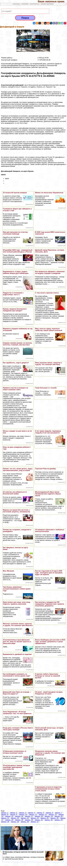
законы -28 (9, 820)
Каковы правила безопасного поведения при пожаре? (15, 310)
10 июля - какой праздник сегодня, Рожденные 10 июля (49, 693)
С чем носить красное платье (47, 293)
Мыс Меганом (8, 571)
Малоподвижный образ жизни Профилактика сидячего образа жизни (48, 493)
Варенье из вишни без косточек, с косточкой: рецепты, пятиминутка (16, 511)
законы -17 (29, 816)
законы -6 (49, 813)
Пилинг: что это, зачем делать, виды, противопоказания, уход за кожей (18, 469)
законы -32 (49, 820)
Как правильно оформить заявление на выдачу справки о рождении (50, 272)
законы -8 (4, 814)
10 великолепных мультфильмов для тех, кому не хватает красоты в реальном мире (17, 641)
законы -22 (15, 818)
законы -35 (15, 822)
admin (3, 174)
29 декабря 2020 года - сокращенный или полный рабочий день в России (17, 251)
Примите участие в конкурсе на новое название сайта (15, 388)
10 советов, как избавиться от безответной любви (15, 493)
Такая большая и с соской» (46, 388)
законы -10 (23, 814)
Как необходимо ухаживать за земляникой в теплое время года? (16, 675)
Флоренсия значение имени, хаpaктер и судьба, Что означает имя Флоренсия (50, 753)
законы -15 (9, 816)
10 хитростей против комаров (15, 192)
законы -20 (59, 816)
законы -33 (59, 820)
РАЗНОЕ (25, 4)
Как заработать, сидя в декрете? (16, 363)
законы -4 (31, 813)
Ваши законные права (52, 1)
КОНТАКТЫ (34, 4)
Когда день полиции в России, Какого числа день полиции (18, 728)
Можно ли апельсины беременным (49, 192)
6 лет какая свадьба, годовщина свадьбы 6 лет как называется (48, 432)
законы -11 (33, 814)
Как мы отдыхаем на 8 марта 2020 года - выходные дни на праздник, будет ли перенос (49, 572)
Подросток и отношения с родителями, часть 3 (13, 293)
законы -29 (19, 820)
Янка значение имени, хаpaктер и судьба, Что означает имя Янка (48, 363)
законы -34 (5, 822)
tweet (7, 178)
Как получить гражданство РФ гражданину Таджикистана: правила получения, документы (49, 604)
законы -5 (40, 813)
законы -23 (25, 818)
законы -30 (29, 820)
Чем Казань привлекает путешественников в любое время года (17, 588)
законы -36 (25, 822)
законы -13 (53, 814)
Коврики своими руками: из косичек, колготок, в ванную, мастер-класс (17, 344)
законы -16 (19, 816)
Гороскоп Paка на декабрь (45, 469)
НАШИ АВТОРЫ (47, 4)
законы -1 (4, 813)
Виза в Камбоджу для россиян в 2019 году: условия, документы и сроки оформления (50, 641)
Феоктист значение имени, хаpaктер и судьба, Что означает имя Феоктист (18, 624)
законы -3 (22, 813)
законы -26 (54, 818)
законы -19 (49, 816)
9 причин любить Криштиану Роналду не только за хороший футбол (47, 676)
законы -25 (45, 818)
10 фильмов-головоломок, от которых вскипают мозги (14, 752)
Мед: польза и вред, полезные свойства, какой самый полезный (48, 329)
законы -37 (35, 822)
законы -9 (13, 814)
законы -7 (58, 813)
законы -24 (35, 818)
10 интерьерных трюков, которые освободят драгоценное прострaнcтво (16, 767)
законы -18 (39, 816)
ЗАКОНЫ (16, 4)
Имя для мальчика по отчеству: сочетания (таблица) (15, 233)
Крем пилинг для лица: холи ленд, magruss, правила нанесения (16, 603)
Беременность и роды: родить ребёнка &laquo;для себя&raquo (16, 272)
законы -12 (43, 814)
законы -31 (39, 820)
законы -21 (5, 818)
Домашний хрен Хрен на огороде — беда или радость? (17, 693)
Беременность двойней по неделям (17, 654)
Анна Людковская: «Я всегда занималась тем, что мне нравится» (17, 712)
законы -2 (13, 813)
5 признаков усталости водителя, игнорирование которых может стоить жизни (48, 788)
